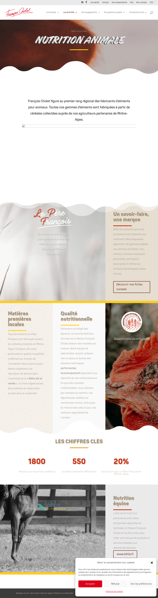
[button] (151, 562)
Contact (105, 3)
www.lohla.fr (125, 554)
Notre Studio (35, 593)
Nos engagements (89, 12)
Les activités (68, 12)
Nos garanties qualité (113, 12)
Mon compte (141, 3)
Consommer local (136, 12)
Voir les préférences (141, 583)
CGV (151, 3)
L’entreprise (51, 12)
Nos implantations (119, 3)
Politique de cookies (114, 591)
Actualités (94, 3)
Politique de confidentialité (63, 593)
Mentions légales (47, 593)
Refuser (115, 583)
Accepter (90, 583)
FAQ (131, 3)
